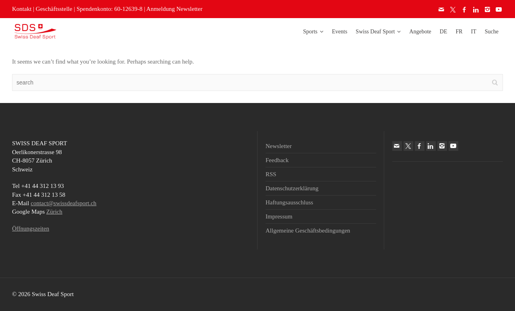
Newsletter (279, 146)
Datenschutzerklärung (292, 188)
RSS (271, 174)
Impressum (279, 216)
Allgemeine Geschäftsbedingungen (308, 230)
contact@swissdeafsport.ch (63, 203)
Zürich (54, 211)
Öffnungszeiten (30, 228)
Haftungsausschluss (289, 202)
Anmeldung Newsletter (174, 9)
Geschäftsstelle (54, 9)
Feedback (277, 160)
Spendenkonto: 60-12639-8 (109, 9)
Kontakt (21, 9)
